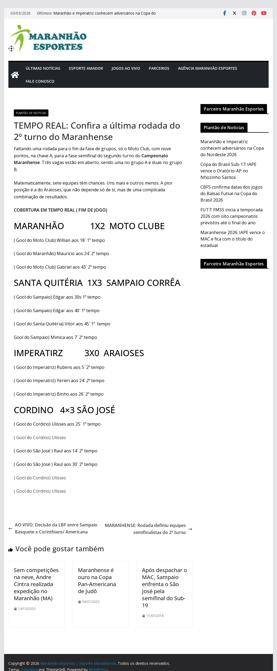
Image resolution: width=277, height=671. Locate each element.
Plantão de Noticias (31, 113)
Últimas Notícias (43, 68)
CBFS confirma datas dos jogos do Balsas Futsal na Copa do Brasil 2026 (231, 193)
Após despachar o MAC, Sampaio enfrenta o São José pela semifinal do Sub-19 (164, 587)
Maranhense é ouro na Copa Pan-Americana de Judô (97, 580)
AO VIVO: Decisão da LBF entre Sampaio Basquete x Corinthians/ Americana (52, 528)
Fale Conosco (40, 81)
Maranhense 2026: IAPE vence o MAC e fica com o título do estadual (232, 238)
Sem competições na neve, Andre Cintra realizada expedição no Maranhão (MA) (36, 584)
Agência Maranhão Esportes (207, 68)
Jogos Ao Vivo (126, 68)
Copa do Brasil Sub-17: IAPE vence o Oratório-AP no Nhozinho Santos (228, 170)
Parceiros (159, 68)
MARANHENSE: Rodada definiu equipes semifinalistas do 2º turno (148, 528)
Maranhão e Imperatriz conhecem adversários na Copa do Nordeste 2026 (232, 148)
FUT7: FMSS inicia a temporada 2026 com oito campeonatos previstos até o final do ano (231, 216)
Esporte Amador (86, 68)
